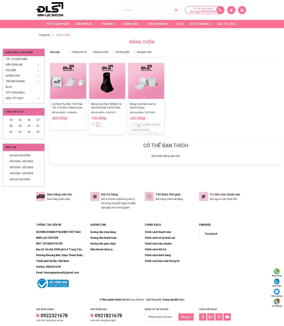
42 (9, 131)
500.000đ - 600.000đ (19, 173)
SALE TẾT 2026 (14, 98)
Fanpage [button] (205, 224)
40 (27, 125)
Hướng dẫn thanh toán (103, 237)
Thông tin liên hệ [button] (48, 224)
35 (18, 119)
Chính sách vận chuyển (158, 243)
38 (9, 125)
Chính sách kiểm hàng (158, 255)
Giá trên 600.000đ (18, 179)
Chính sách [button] (153, 224)
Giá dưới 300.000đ (18, 155)
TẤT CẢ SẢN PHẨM (16, 59)
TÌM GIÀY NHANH (15, 81)
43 (18, 131)
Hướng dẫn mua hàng (103, 232)
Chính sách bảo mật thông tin (162, 261)
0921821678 (108, 316)
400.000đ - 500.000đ (19, 167)
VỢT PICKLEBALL (15, 92)
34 (9, 119)
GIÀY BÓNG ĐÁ (14, 64)
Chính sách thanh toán (158, 232)
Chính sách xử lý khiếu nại (160, 237)
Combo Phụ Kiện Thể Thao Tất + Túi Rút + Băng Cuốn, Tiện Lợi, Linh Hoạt (67, 108)
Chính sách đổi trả (155, 249)
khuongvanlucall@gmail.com (61, 272)
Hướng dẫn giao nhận (103, 243)
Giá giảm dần (142, 52)
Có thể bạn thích (165, 146)
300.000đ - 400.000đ (19, 161)
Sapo (182, 299)
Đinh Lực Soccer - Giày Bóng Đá (143, 299)
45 (36, 131)
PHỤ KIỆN (11, 70)
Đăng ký (186, 316)
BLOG (9, 86)
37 (36, 119)
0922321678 (53, 266)
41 (36, 125)
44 (27, 131)
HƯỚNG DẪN (13, 75)
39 (18, 125)
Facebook (211, 233)
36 (27, 119)
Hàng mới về (77, 52)
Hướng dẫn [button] (98, 224)
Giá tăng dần (121, 52)
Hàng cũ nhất (99, 52)
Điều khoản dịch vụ (101, 249)
